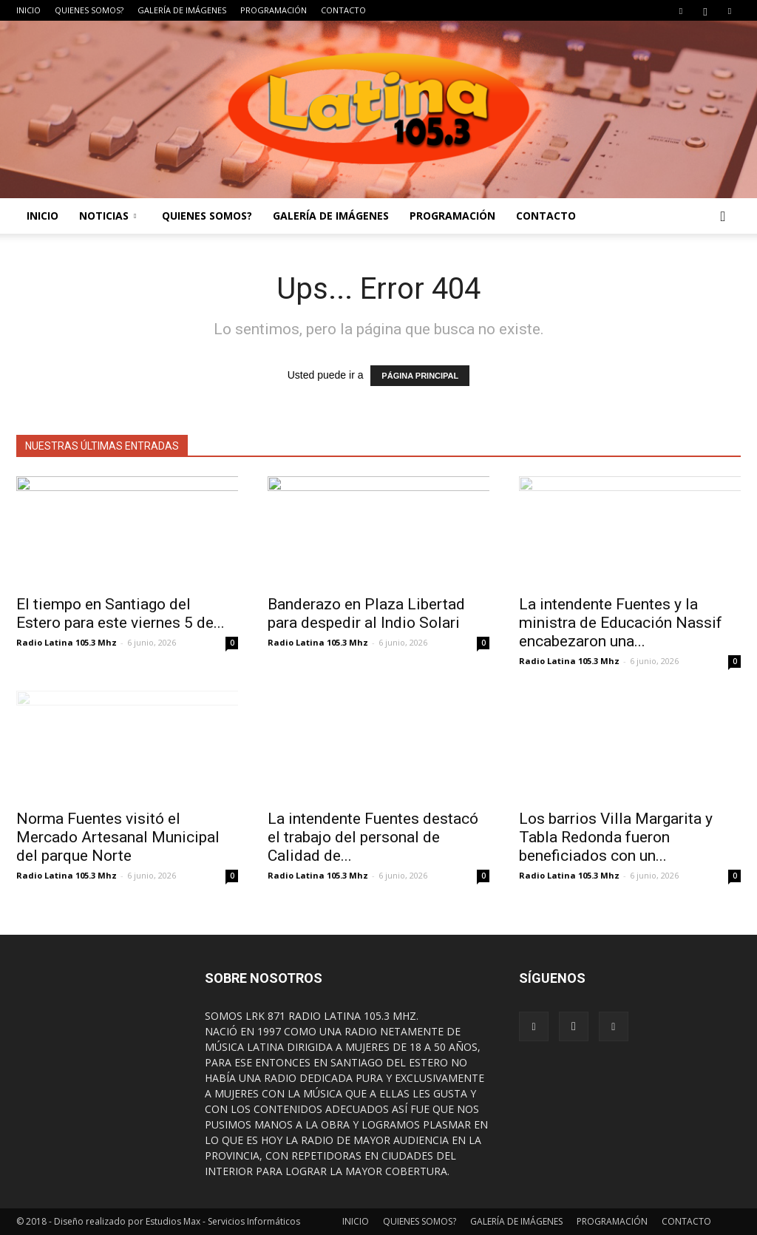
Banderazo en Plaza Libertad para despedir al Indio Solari (366, 613)
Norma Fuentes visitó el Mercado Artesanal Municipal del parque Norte (118, 837)
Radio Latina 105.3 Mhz (66, 642)
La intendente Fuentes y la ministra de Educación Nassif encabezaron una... (620, 622)
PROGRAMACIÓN (273, 10)
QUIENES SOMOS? (89, 10)
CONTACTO (343, 10)
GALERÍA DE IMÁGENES (182, 10)
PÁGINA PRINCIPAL (419, 375)
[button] (723, 216)
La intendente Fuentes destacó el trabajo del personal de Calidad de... (373, 837)
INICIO (28, 10)
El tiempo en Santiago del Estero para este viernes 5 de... (120, 613)
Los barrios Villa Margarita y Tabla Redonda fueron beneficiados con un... (616, 837)
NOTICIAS (107, 216)
